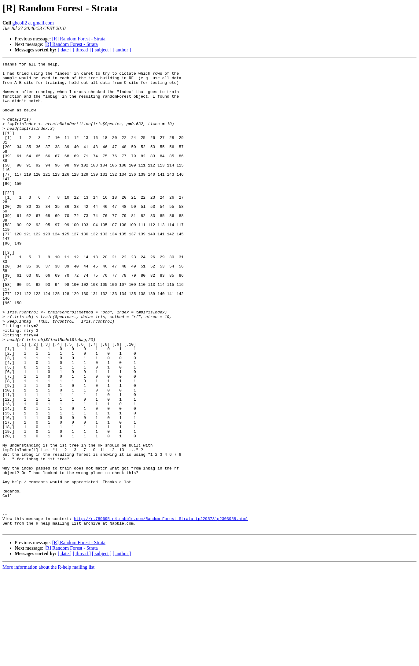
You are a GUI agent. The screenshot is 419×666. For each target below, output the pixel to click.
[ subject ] (102, 49)
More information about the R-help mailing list (48, 660)
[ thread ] (82, 49)
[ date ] (65, 49)
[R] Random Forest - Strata (78, 38)
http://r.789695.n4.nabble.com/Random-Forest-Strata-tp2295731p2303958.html (161, 610)
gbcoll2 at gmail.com (33, 22)
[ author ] (122, 49)
